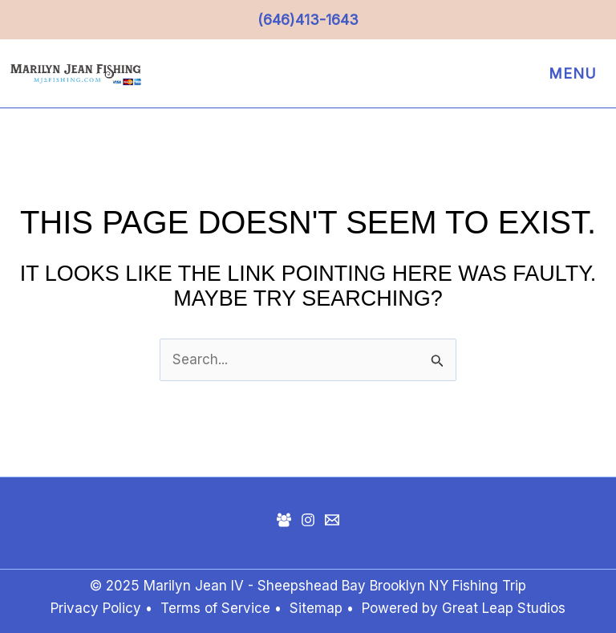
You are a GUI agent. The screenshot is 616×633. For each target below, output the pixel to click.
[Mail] (332, 520)
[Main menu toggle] (568, 74)
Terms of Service (215, 608)
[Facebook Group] (284, 520)
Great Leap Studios (503, 608)
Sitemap (318, 608)
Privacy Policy (96, 608)
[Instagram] (308, 520)
